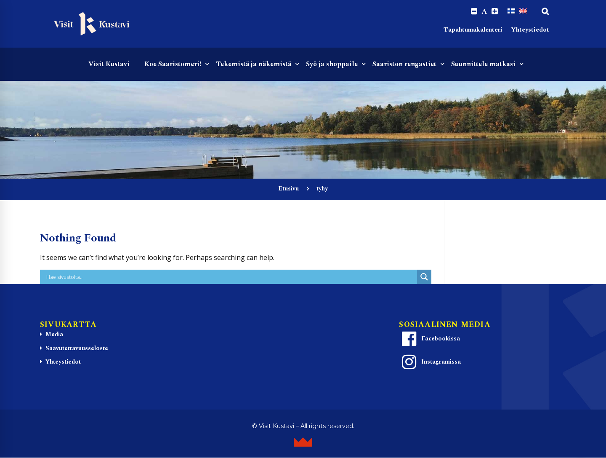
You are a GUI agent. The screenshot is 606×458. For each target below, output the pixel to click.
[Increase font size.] (495, 12)
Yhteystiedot (530, 30)
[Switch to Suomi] (511, 11)
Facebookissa (429, 338)
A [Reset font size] (484, 12)
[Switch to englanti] (523, 11)
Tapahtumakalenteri (473, 30)
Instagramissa (430, 362)
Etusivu (288, 189)
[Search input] (230, 277)
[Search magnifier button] (424, 277)
